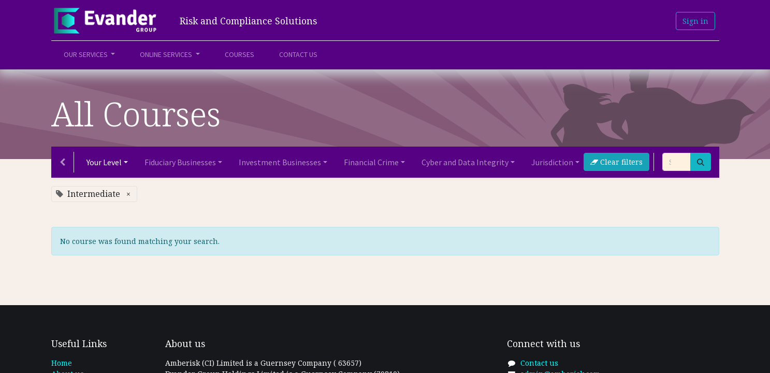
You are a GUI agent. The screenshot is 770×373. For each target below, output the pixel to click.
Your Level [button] (104, 162)
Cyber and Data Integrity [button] (465, 162)
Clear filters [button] (616, 162)
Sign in (695, 21)
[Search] (700, 162)
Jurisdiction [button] (552, 162)
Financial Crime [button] (371, 162)
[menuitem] (239, 54)
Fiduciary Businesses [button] (180, 162)
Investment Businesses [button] (280, 162)
